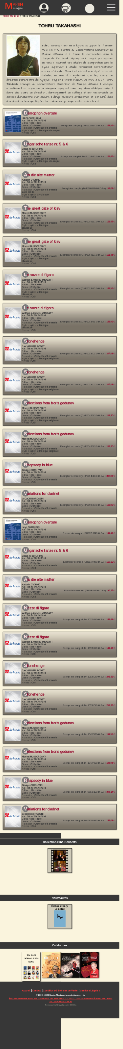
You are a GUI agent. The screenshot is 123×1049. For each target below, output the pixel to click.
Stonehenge (34, 342)
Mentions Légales (89, 990)
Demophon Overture (40, 113)
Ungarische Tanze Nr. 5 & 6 (46, 144)
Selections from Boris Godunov (49, 403)
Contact (36, 990)
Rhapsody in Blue (38, 465)
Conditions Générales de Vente (60, 990)
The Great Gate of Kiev (42, 208)
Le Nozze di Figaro (38, 275)
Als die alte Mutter (39, 175)
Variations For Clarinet (41, 809)
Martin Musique (11, 16)
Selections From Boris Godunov (49, 723)
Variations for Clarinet (41, 494)
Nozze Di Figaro (36, 608)
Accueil (26, 990)
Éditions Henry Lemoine (59, 916)
